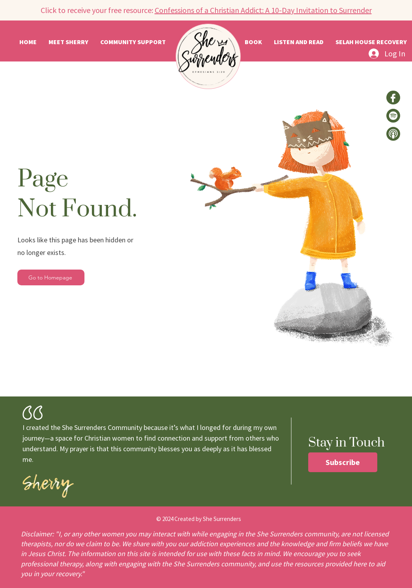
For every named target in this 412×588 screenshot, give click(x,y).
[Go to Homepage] (50, 277)
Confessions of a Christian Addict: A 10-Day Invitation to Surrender (263, 10)
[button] (299, 42)
